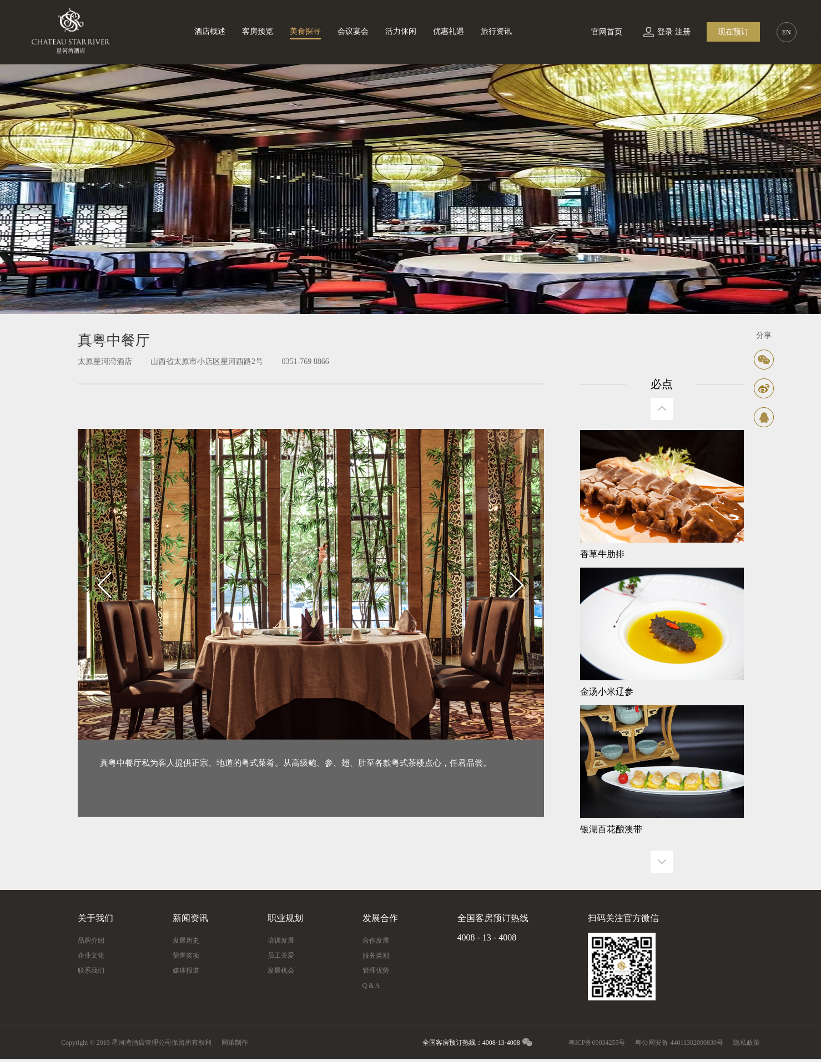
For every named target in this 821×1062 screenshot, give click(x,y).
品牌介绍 (91, 940)
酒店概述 (209, 31)
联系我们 (91, 970)
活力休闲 (400, 31)
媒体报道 (186, 970)
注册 (683, 32)
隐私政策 (746, 1042)
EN (786, 32)
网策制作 (234, 1042)
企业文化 (91, 955)
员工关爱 (281, 955)
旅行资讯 (496, 31)
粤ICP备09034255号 (597, 1042)
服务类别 (375, 955)
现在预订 (733, 32)
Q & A (371, 985)
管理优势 (375, 970)
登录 (665, 32)
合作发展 (375, 940)
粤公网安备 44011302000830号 (679, 1042)
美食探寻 (305, 31)
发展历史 (186, 940)
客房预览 (257, 31)
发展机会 (281, 970)
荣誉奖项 (186, 955)
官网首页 (606, 32)
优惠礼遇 (448, 31)
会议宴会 (353, 31)
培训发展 (281, 940)
